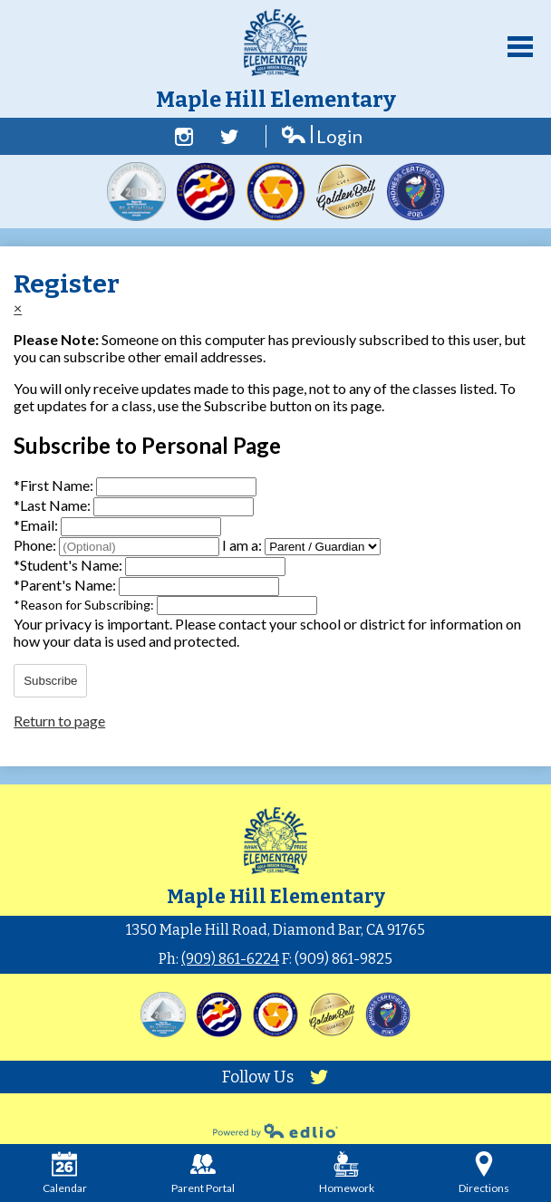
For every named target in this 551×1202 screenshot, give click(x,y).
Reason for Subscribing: (85, 604)
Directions (484, 1173)
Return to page (59, 720)
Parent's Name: (66, 584)
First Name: (55, 485)
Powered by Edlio (275, 1130)
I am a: (242, 544)
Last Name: (53, 505)
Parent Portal (203, 1173)
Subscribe (50, 681)
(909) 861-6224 (230, 958)
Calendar (65, 1173)
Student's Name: (69, 564)
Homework (346, 1173)
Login (321, 136)
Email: (37, 525)
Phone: (36, 544)
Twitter (229, 137)
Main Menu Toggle (520, 46)
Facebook (184, 137)
